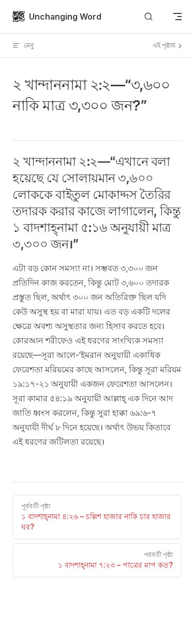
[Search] (148, 17)
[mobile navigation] (177, 16)
